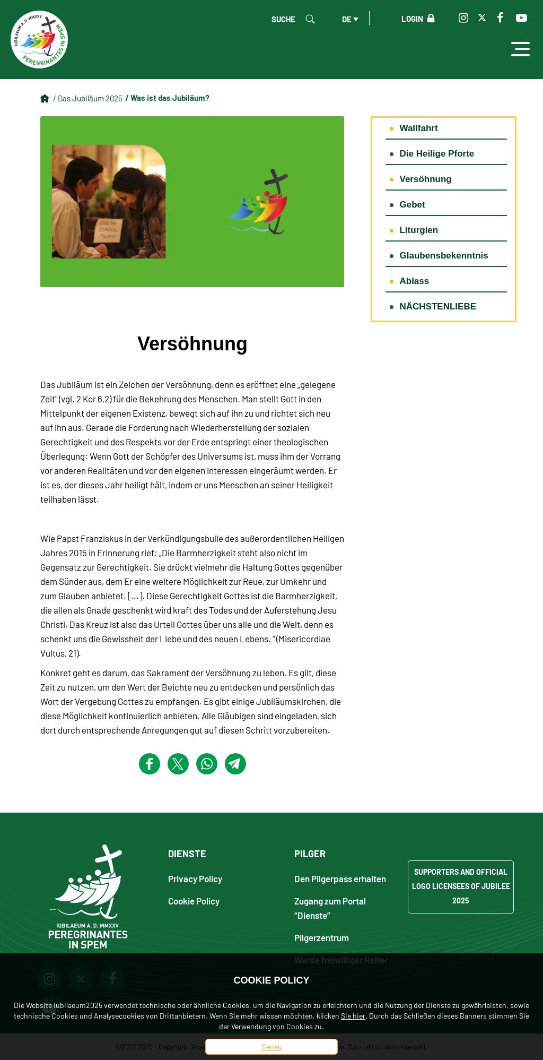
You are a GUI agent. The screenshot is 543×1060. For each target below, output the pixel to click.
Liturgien (418, 230)
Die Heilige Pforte (436, 154)
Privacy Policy (195, 878)
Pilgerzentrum (321, 937)
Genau (271, 1046)
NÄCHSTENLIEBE (437, 306)
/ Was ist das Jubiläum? (167, 97)
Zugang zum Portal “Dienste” (330, 907)
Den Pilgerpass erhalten (340, 878)
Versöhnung (425, 179)
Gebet (412, 205)
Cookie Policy (194, 900)
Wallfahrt (418, 128)
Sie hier (353, 1015)
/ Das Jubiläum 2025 (87, 98)
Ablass (414, 281)
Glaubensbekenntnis (443, 256)
